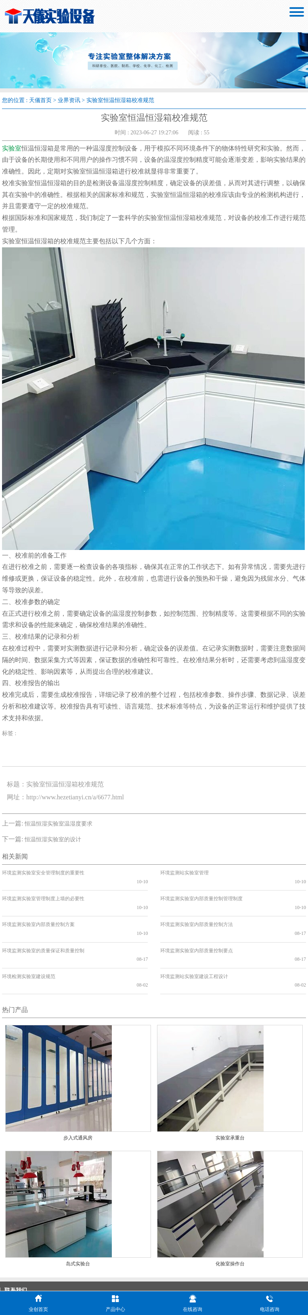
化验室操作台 (230, 1220)
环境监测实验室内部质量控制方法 (196, 907)
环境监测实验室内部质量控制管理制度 (201, 890)
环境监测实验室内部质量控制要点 (196, 924)
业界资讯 (69, 100)
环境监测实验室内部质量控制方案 (38, 907)
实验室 (11, 148)
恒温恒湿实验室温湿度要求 (58, 824)
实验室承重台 (230, 1094)
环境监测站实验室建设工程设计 (194, 941)
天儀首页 (40, 100)
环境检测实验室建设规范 (28, 941)
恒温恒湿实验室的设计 (53, 839)
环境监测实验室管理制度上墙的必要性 (43, 890)
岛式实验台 (78, 1220)
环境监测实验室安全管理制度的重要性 (43, 873)
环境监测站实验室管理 (184, 873)
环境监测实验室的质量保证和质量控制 (43, 924)
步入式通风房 (77, 1094)
